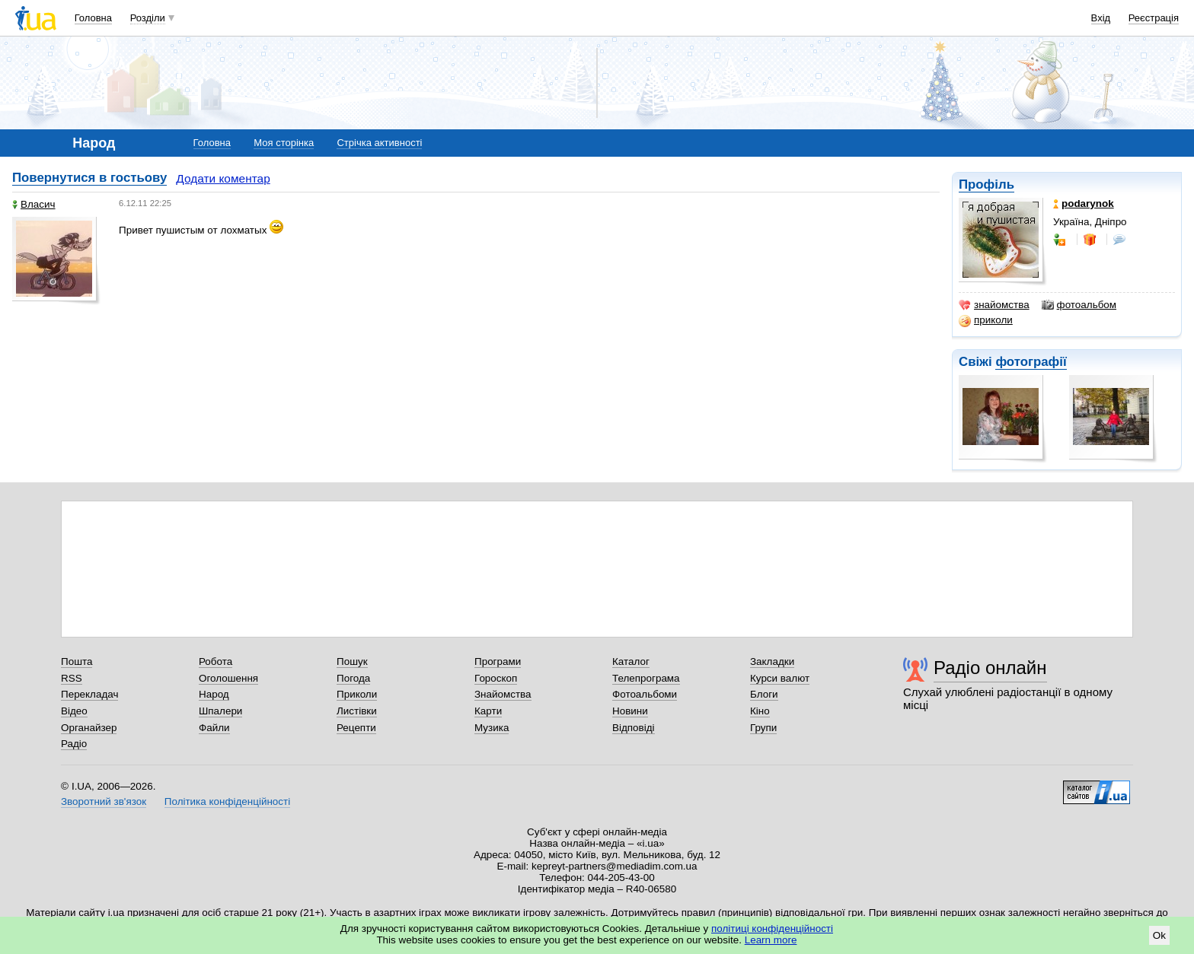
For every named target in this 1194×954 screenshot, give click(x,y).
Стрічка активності (379, 142)
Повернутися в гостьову (89, 177)
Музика (491, 727)
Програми (497, 661)
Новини (630, 711)
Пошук (352, 661)
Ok (1159, 935)
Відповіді (633, 727)
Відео (74, 711)
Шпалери (220, 711)
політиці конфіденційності (772, 928)
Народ (214, 694)
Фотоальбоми (644, 694)
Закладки (772, 661)
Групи (763, 727)
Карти (488, 711)
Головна (93, 18)
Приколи (357, 694)
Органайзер (89, 727)
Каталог (631, 661)
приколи (986, 320)
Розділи (147, 18)
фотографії (1030, 362)
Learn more (771, 940)
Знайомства (503, 694)
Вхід (1101, 18)
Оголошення (228, 678)
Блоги (764, 694)
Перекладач (89, 694)
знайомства (994, 305)
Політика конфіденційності (227, 801)
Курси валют (779, 678)
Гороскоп (495, 678)
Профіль (986, 184)
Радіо (74, 743)
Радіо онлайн (990, 667)
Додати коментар (223, 178)
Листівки (357, 711)
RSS (71, 678)
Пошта (76, 661)
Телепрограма (646, 678)
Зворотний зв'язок (103, 801)
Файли (214, 727)
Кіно (760, 711)
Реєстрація (1154, 18)
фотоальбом (1079, 305)
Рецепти (356, 727)
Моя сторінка (284, 142)
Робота (215, 661)
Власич (34, 204)
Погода (353, 678)
